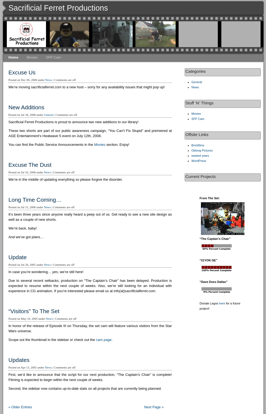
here (222, 303)
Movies (32, 57)
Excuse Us (21, 72)
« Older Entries (20, 407)
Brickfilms (197, 145)
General (48, 114)
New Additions (26, 107)
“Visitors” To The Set (33, 311)
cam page (104, 340)
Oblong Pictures (202, 150)
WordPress (198, 160)
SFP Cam (53, 57)
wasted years (200, 155)
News (48, 79)
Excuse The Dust (29, 165)
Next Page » (154, 407)
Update (17, 257)
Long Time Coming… (35, 200)
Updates (18, 360)
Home (13, 57)
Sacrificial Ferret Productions (58, 8)
